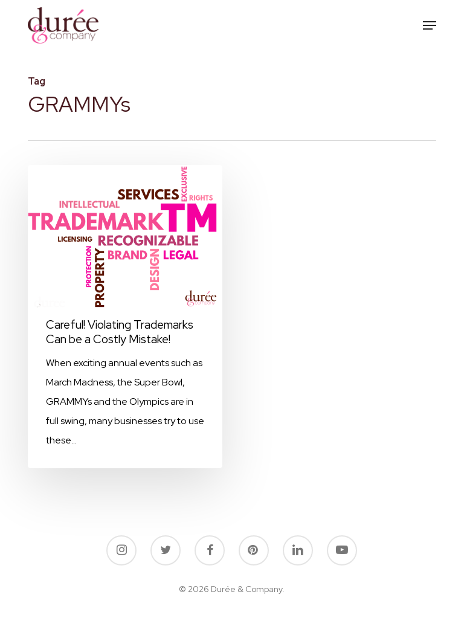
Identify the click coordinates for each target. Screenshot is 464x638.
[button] (429, 25)
